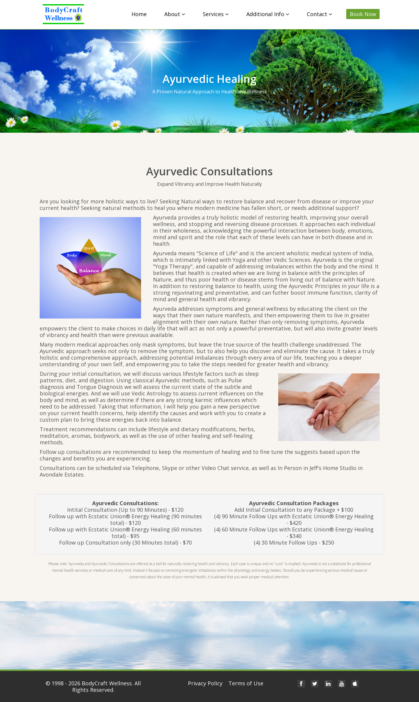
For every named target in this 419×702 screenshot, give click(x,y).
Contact (319, 14)
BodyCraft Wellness (107, 683)
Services (216, 14)
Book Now (363, 14)
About (174, 14)
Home (139, 14)
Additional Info (267, 14)
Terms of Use (245, 683)
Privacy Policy (205, 683)
